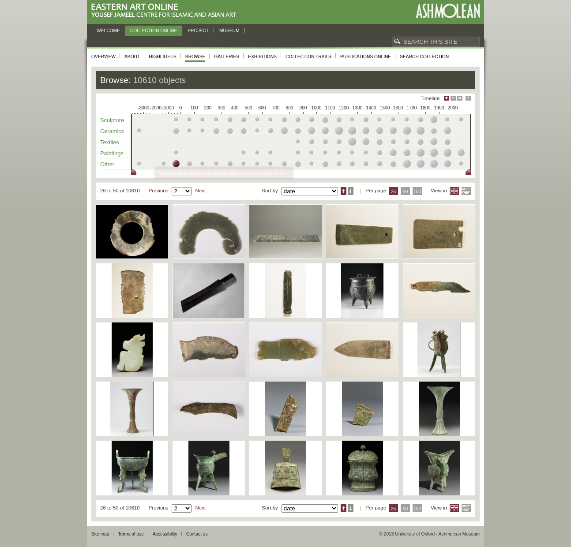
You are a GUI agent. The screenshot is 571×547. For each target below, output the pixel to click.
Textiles (109, 142)
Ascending (343, 191)
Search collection (424, 56)
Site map (100, 534)
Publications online (365, 56)
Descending (350, 191)
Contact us (197, 534)
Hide (459, 98)
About (132, 56)
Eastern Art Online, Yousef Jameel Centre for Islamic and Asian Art (166, 11)
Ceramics (112, 131)
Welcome (108, 30)
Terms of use (131, 534)
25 (393, 191)
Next (200, 190)
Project (198, 30)
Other (107, 164)
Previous (159, 190)
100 (417, 191)
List (466, 191)
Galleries (226, 56)
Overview (103, 56)
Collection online (153, 30)
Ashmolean (448, 11)
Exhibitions (262, 56)
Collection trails (308, 56)
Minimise (453, 98)
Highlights (163, 56)
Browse (195, 56)
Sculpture (112, 120)
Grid (454, 191)
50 (405, 191)
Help (468, 98)
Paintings (112, 153)
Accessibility (165, 534)
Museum (229, 30)
